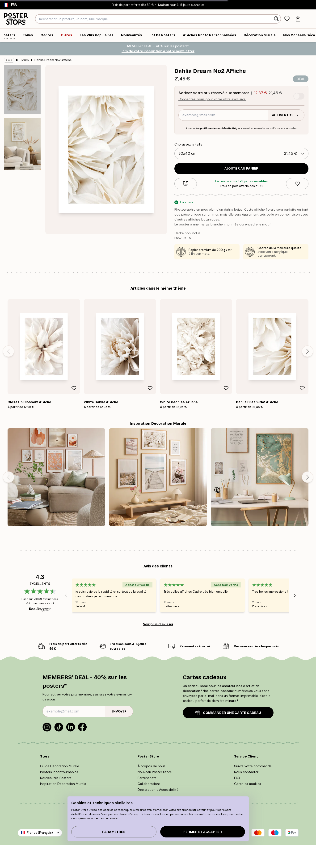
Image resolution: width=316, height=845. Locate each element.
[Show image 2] (22, 144)
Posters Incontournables (59, 772)
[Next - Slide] (307, 351)
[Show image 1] (22, 89)
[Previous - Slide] (8, 351)
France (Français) (40, 833)
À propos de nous (151, 766)
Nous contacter (246, 772)
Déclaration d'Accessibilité (158, 789)
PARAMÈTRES (114, 832)
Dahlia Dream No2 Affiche (53, 60)
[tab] (286, 19)
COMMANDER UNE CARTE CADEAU (228, 713)
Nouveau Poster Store (155, 772)
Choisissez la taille (188, 144)
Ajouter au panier (241, 169)
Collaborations (149, 784)
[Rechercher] (276, 19)
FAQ (237, 778)
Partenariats (147, 778)
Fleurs (24, 60)
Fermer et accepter (202, 832)
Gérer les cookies (247, 784)
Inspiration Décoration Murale (63, 784)
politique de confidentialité (218, 128)
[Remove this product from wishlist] (297, 183)
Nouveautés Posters (55, 778)
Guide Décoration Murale (59, 766)
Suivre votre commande (253, 766)
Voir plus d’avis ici (158, 624)
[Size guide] (185, 183)
